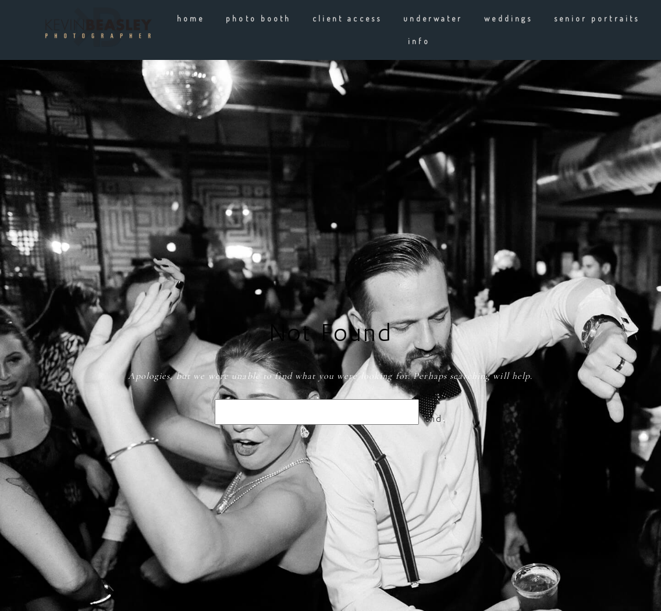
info (418, 41)
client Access (347, 18)
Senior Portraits (596, 18)
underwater (433, 18)
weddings (508, 18)
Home (190, 18)
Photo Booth (258, 18)
